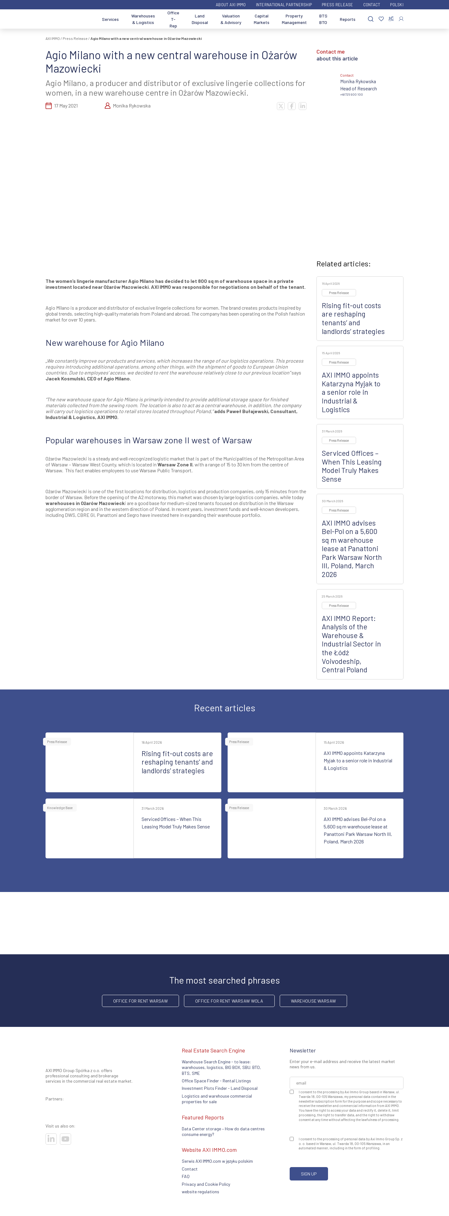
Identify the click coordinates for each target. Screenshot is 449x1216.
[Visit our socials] (51, 1139)
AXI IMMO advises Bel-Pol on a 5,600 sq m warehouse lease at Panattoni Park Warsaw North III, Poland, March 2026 (352, 548)
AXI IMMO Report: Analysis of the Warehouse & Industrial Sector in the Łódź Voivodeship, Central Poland (351, 644)
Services (110, 19)
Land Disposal (200, 19)
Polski (396, 4)
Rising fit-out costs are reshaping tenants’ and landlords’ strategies (353, 318)
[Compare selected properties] (391, 19)
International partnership (284, 4)
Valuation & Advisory (230, 19)
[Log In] (401, 19)
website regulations (200, 1191)
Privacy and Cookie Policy (206, 1184)
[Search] (371, 19)
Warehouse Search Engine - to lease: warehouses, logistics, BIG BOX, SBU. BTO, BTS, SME (221, 1067)
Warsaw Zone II (174, 464)
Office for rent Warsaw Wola (229, 1001)
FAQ (186, 1176)
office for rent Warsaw (140, 1001)
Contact (371, 4)
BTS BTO (323, 19)
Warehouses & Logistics (143, 19)
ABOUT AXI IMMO (231, 4)
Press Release (337, 4)
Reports (347, 19)
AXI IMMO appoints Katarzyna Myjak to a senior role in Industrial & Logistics (351, 391)
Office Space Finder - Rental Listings (216, 1080)
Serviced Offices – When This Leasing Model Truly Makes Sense (352, 466)
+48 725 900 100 (351, 94)
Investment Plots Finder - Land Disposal (220, 1088)
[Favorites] (381, 19)
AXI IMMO (53, 38)
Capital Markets (261, 19)
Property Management (294, 19)
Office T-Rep (173, 19)
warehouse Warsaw (313, 1001)
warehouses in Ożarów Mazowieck (85, 503)
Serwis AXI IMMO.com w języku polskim (217, 1161)
